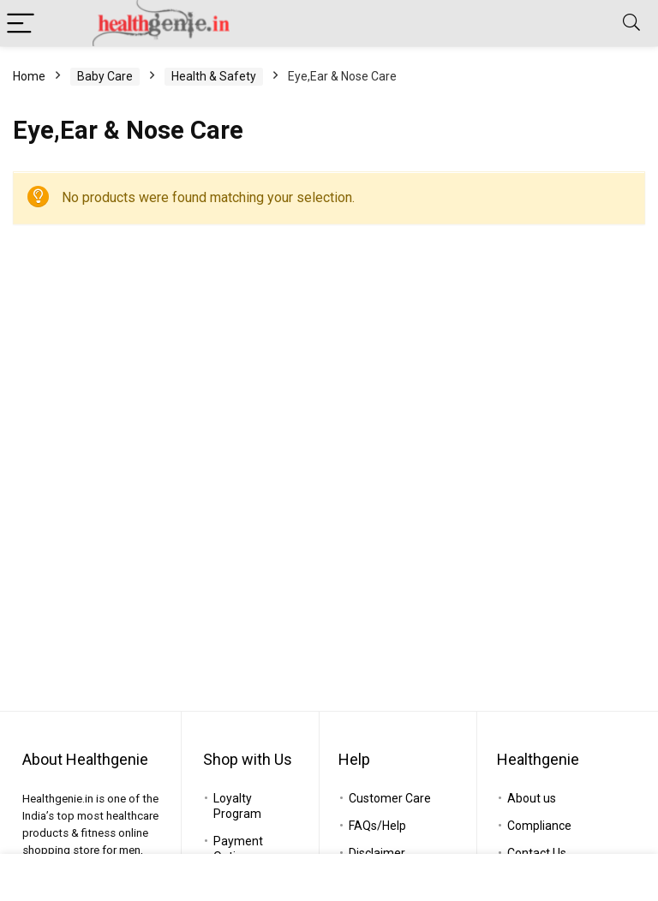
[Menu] (20, 23)
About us (531, 798)
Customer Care (390, 798)
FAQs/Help (377, 825)
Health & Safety (213, 76)
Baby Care (105, 76)
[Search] (631, 23)
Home (29, 76)
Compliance (539, 825)
